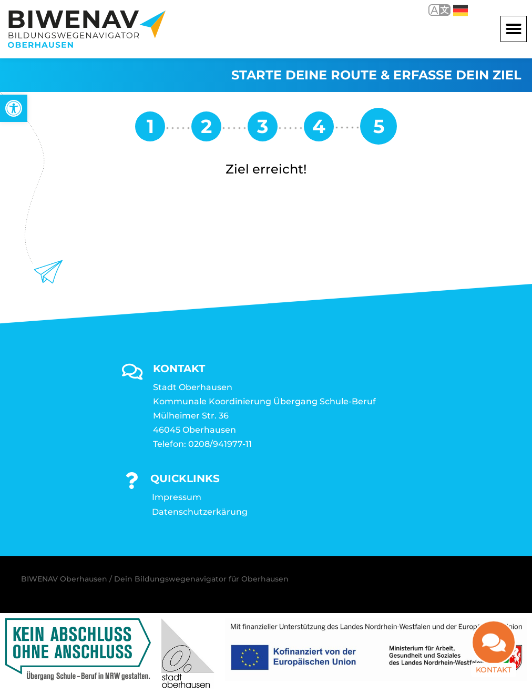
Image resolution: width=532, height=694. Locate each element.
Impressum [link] (176, 497)
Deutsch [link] (460, 10)
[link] (13, 108)
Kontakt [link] (493, 675)
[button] (513, 29)
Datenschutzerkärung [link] (200, 512)
